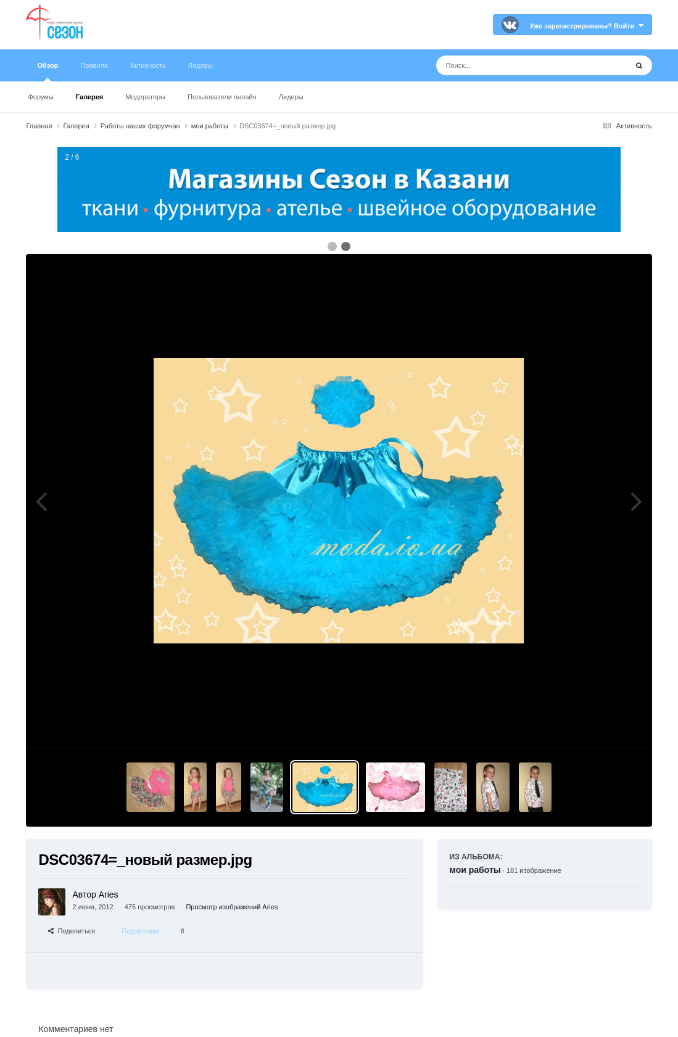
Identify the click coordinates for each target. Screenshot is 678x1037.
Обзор (47, 71)
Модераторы (145, 97)
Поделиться (71, 931)
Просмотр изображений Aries (232, 907)
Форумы (40, 97)
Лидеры (291, 97)
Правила (94, 65)
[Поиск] (508, 65)
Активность (148, 65)
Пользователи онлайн (222, 97)
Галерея (89, 97)
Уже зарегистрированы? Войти (586, 26)
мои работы (475, 870)
